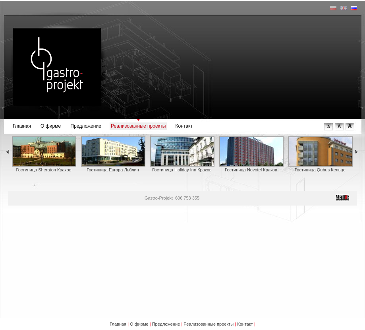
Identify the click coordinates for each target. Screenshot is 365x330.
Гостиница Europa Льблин (113, 154)
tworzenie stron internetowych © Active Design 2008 (342, 198)
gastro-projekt (56, 66)
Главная (22, 126)
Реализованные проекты (138, 126)
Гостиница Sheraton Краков (43, 154)
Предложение (85, 126)
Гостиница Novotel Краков (251, 154)
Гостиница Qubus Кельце (320, 154)
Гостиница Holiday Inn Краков (182, 154)
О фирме (51, 126)
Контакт (184, 126)
